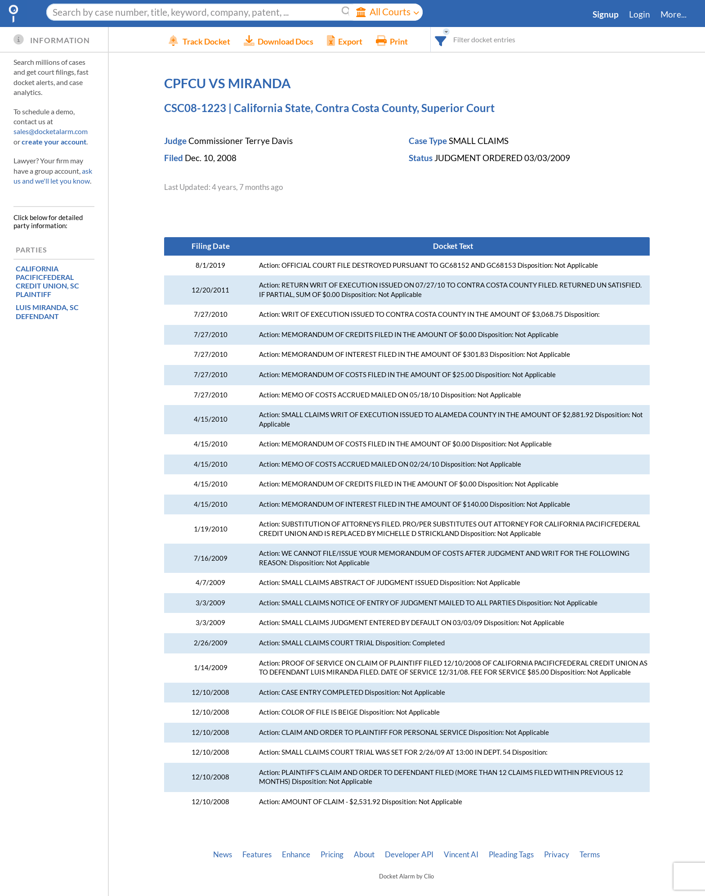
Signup (606, 14)
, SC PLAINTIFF (47, 281)
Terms (590, 854)
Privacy (556, 854)
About (364, 854)
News (222, 854)
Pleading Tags (511, 854)
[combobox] (454, 39)
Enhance (296, 854)
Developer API (409, 854)
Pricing (332, 854)
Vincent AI (461, 854)
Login (639, 14)
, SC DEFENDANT (47, 311)
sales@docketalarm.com (50, 131)
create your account (54, 141)
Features (257, 854)
